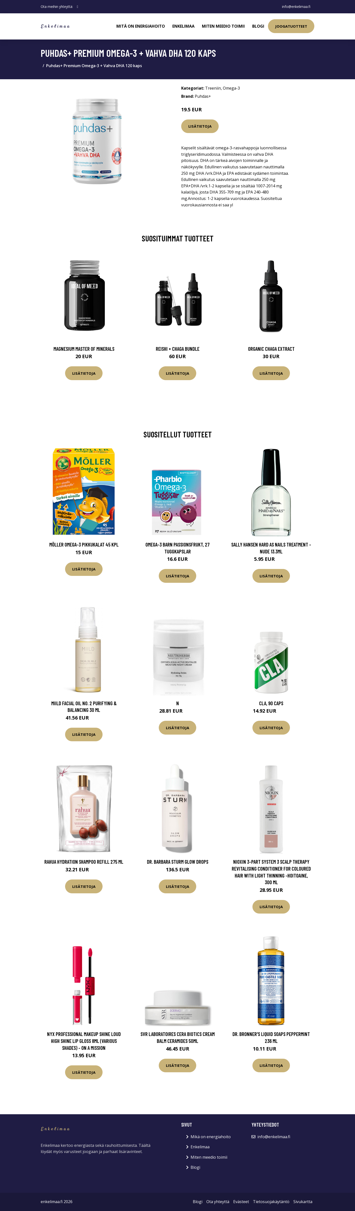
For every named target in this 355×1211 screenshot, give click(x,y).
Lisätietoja (200, 126)
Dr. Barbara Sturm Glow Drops (177, 862)
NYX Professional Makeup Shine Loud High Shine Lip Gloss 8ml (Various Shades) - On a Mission (84, 1041)
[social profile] (77, 6)
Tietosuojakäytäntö (271, 1201)
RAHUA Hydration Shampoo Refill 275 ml (83, 862)
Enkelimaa (183, 26)
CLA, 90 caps (271, 703)
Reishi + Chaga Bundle (177, 349)
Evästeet (241, 1201)
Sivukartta (302, 1201)
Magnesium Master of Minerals (83, 349)
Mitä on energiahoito (140, 26)
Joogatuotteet (291, 26)
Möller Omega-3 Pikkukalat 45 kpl (84, 544)
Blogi (258, 26)
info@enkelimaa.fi (296, 6)
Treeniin (213, 88)
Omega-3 (231, 88)
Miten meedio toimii (223, 26)
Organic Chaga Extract (271, 349)
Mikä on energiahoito (211, 1136)
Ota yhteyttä (217, 1201)
